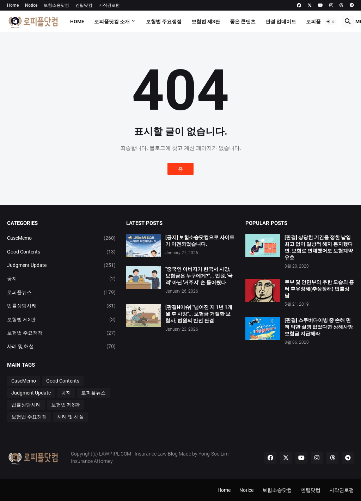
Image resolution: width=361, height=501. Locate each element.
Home (13, 5)
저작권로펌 (109, 5)
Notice (31, 5)
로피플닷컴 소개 (112, 21)
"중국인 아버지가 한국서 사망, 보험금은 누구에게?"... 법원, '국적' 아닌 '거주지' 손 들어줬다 (199, 275)
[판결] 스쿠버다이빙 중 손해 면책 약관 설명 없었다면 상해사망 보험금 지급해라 (318, 326)
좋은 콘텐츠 (243, 21)
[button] (331, 21)
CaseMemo (61, 238)
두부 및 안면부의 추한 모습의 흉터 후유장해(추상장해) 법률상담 (319, 288)
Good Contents (61, 252)
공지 (61, 278)
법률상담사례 (61, 306)
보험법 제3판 (205, 21)
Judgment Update (61, 265)
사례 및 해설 (61, 346)
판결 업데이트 (280, 21)
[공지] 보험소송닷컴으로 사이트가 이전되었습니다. (199, 240)
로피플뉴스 (318, 21)
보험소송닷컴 (56, 5)
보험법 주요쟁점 (164, 21)
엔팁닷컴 (83, 5)
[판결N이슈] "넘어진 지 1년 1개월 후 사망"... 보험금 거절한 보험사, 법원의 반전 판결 (198, 313)
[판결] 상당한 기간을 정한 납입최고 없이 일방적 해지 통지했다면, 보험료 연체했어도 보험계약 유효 (318, 247)
